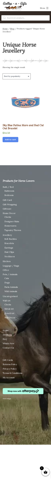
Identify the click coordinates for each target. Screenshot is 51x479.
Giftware (7, 209)
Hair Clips (9, 252)
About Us (7, 334)
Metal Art (9, 309)
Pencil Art (9, 313)
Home (5, 28)
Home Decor (9, 213)
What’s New (8, 343)
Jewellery (7, 235)
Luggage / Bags (11, 265)
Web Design (7, 399)
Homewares (10, 225)
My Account (9, 377)
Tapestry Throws (12, 230)
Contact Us (8, 347)
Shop (12, 28)
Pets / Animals (10, 274)
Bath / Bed (8, 187)
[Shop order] (17, 76)
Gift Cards (8, 360)
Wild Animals (10, 291)
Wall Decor (9, 317)
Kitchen (7, 261)
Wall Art (6, 300)
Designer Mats (11, 221)
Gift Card (7, 200)
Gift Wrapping (10, 204)
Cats (6, 278)
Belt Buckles (10, 239)
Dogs (7, 282)
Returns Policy (10, 364)
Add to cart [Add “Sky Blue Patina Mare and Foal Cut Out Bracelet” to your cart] (10, 139)
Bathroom (9, 191)
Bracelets (9, 243)
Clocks (7, 217)
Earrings (8, 247)
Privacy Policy (10, 368)
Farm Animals (11, 287)
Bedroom (9, 195)
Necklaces (9, 256)
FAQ (5, 339)
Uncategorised (10, 296)
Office (6, 270)
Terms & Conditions (12, 373)
